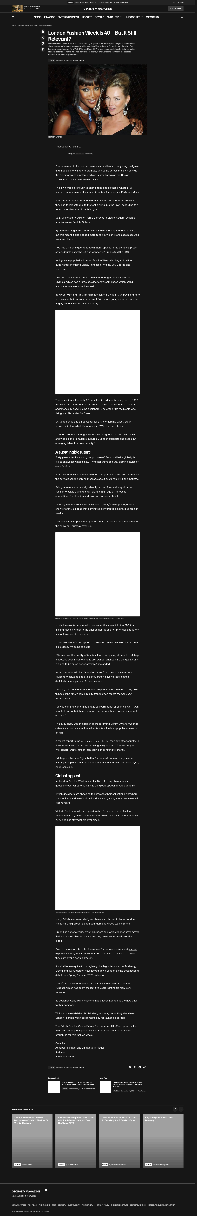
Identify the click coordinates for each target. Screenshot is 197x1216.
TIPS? (54, 1207)
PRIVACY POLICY (103, 1207)
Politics (70, 1091)
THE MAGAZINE (44, 1207)
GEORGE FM (62, 1207)
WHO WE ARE (32, 1207)
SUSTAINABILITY (74, 1207)
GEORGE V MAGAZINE (98, 8)
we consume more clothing (96, 741)
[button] (178, 2)
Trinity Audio (79, 154)
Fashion (51, 60)
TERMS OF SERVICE (88, 1207)
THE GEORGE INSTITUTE (119, 1207)
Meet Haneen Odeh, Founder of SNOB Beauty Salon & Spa (97, 2)
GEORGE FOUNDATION (138, 1207)
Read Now (124, 2)
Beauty (70, 2)
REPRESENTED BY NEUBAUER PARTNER (161, 1207)
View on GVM (34, 9)
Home (14, 25)
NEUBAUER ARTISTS (19, 1207)
